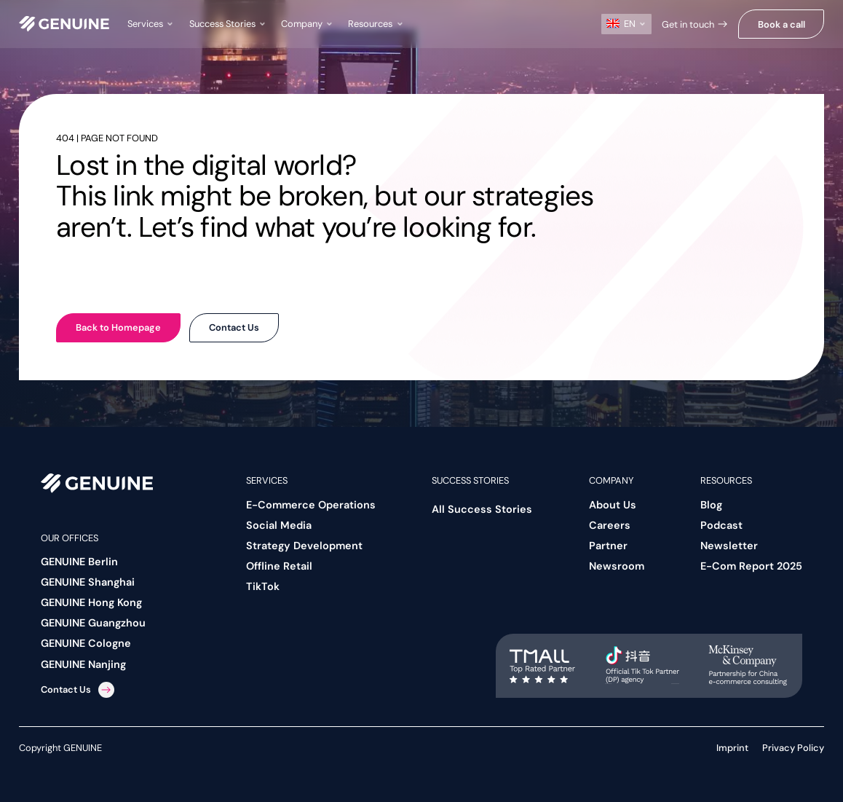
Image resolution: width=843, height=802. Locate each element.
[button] (151, 24)
